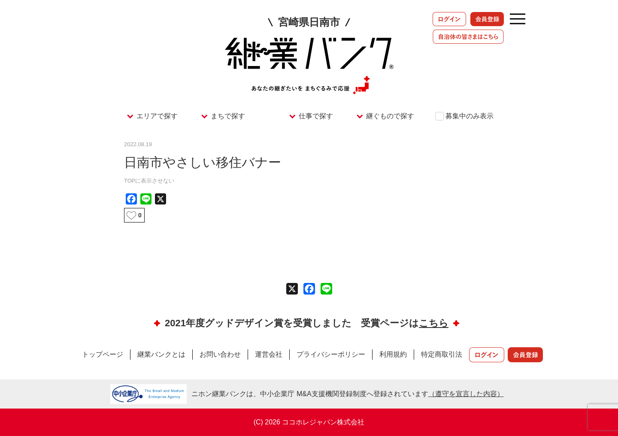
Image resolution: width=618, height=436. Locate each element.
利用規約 (393, 354)
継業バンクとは (161, 354)
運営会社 (268, 354)
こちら (433, 323)
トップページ (102, 354)
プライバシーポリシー (331, 354)
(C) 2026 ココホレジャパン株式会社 (309, 422)
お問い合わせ (220, 354)
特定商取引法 (441, 354)
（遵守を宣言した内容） (466, 393)
